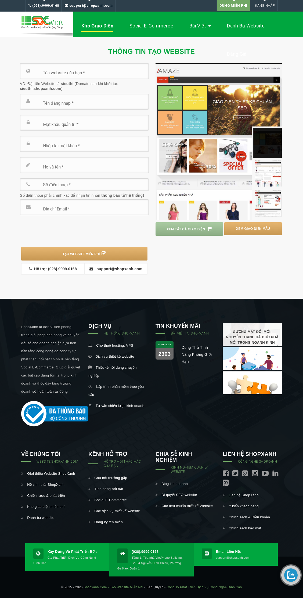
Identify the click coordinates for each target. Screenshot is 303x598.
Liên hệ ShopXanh (241, 495)
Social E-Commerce (151, 26)
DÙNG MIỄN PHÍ (233, 5)
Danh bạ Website (246, 26)
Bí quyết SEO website (176, 495)
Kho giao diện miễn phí (42, 507)
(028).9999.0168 (43, 5)
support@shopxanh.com (89, 5)
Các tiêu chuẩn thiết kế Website (184, 506)
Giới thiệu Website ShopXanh (48, 474)
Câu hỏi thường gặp (107, 478)
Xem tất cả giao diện (187, 228)
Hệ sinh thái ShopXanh (42, 485)
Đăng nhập (264, 5)
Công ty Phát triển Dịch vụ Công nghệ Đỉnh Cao (204, 587)
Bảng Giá (236, 54)
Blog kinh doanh (172, 484)
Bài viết (200, 26)
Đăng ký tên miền (105, 522)
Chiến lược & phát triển (43, 496)
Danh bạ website (37, 518)
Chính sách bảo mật (242, 528)
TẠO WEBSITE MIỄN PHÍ (84, 253)
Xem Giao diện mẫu (255, 229)
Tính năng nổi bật (105, 489)
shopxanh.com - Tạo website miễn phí (113, 587)
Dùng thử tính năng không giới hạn (197, 354)
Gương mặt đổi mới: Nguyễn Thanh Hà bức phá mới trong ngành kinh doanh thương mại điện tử (252, 340)
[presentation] (62, 231)
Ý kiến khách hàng (241, 506)
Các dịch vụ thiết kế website (114, 511)
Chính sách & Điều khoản (246, 517)
